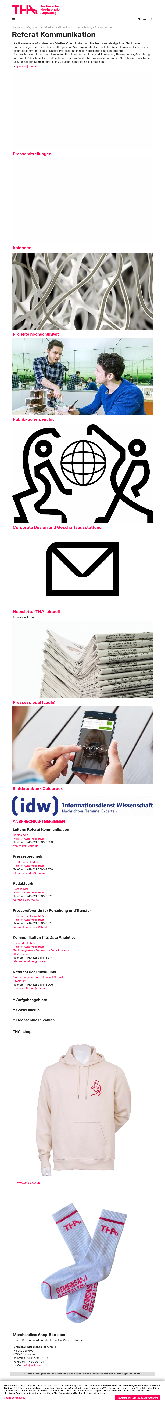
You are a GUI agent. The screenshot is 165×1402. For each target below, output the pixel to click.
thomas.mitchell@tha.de (29, 988)
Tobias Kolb (20, 834)
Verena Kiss (20, 888)
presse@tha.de (27, 66)
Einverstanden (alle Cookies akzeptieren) (137, 1398)
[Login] (144, 19)
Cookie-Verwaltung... (14, 1397)
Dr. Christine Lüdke (25, 861)
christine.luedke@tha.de (29, 872)
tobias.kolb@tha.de (25, 845)
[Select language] (138, 19)
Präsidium (19, 980)
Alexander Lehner (24, 943)
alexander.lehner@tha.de (29, 961)
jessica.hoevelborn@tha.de (30, 926)
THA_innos (20, 954)
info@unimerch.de (35, 1365)
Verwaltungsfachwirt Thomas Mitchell (38, 977)
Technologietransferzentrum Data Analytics (41, 950)
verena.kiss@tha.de (26, 899)
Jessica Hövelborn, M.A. (28, 915)
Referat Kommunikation (28, 838)
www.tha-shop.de (29, 1182)
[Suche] (151, 19)
